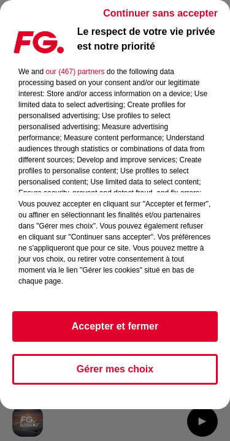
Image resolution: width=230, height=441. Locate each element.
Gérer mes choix (115, 369)
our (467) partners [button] (74, 71)
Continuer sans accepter (160, 13)
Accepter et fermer (115, 326)
